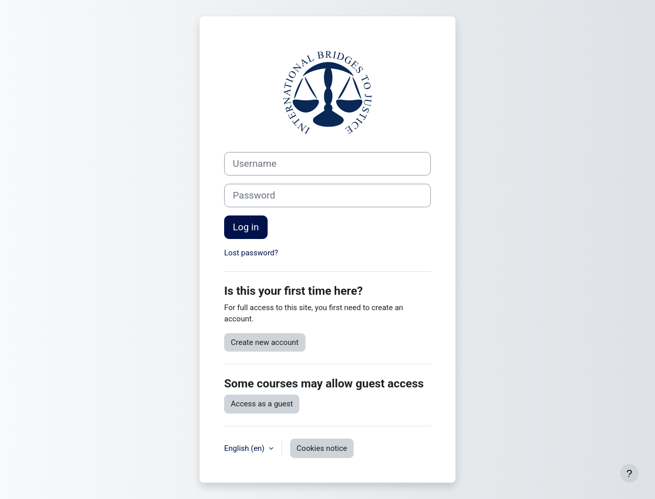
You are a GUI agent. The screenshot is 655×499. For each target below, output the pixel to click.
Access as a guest (262, 403)
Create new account (265, 342)
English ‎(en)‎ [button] (245, 448)
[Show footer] (629, 473)
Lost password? (251, 252)
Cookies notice (322, 448)
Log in (246, 227)
